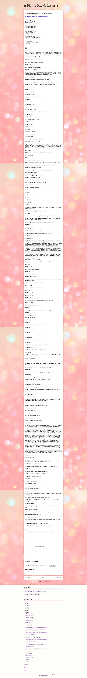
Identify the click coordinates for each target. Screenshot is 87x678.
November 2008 (29, 615)
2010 (26, 608)
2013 (26, 603)
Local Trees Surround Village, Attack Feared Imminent (36, 648)
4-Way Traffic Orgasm (30, 634)
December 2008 (29, 613)
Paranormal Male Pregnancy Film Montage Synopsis (36, 639)
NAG (25, 670)
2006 (26, 661)
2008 (26, 612)
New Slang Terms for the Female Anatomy (34, 649)
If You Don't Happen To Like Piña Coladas (34, 637)
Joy (24, 667)
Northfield (26, 669)
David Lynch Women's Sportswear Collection (32, 591)
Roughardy (26, 664)
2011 (26, 607)
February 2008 (29, 655)
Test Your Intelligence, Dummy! (32, 641)
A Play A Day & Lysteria (41, 5)
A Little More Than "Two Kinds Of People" (32, 593)
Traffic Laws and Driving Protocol (30, 594)
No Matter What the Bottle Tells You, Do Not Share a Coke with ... (36, 590)
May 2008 (28, 625)
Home (43, 577)
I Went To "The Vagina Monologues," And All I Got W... (36, 629)
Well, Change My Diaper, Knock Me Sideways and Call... (37, 632)
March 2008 (28, 653)
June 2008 (28, 624)
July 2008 (28, 622)
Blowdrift (25, 666)
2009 (26, 610)
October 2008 (29, 617)
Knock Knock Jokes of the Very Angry (33, 630)
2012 (26, 605)
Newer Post (27, 577)
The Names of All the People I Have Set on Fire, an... (36, 644)
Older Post (59, 577)
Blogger (45, 675)
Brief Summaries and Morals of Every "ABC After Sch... (37, 627)
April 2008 (28, 652)
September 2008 (29, 618)
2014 (26, 601)
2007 (26, 659)
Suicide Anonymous (30, 646)
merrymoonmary (58, 674)
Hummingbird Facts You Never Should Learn (32, 596)
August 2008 (28, 620)
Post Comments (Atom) (46, 581)
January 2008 (29, 657)
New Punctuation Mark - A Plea (32, 636)
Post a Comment (30, 571)
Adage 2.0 (28, 642)
